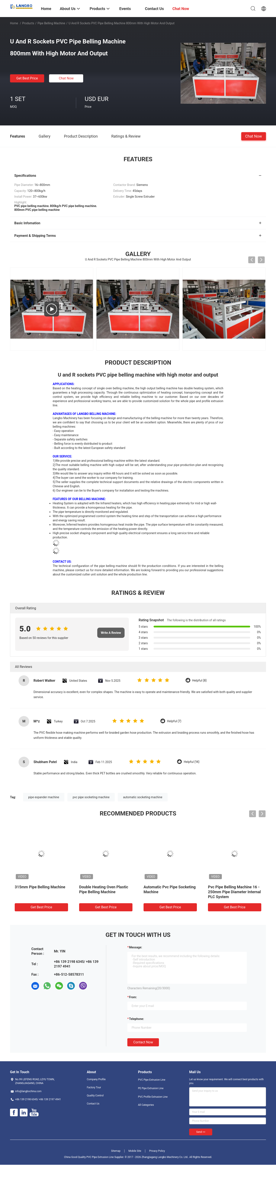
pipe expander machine (43, 797)
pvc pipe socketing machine (91, 797)
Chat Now (66, 78)
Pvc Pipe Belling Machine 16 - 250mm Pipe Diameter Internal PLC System (234, 892)
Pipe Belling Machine (51, 23)
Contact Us (93, 1103)
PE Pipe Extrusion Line (150, 1088)
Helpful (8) (199, 680)
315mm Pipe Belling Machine (40, 887)
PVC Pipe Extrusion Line (151, 1079)
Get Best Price (27, 78)
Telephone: (136, 1019)
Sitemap (116, 1150)
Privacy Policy (157, 1150)
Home (14, 23)
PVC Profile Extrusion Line (153, 1096)
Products (28, 23)
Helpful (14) (191, 762)
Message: (135, 947)
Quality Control (95, 1095)
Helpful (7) (174, 721)
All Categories (146, 1104)
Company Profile (96, 1079)
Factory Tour (94, 1087)
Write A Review (111, 632)
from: (133, 997)
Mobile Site (134, 1150)
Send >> (200, 1131)
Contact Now (143, 1042)
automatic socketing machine (142, 797)
